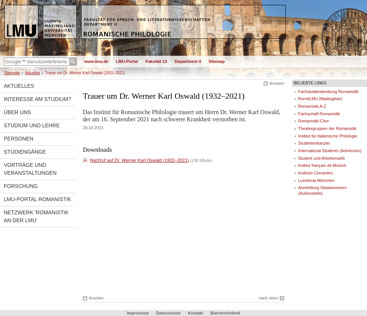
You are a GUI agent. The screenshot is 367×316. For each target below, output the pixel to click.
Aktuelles (32, 73)
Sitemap (217, 61)
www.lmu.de (96, 61)
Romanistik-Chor (313, 121)
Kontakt (195, 313)
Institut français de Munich (322, 165)
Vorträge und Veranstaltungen (30, 169)
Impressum (138, 313)
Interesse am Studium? (37, 99)
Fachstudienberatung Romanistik (328, 91)
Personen (19, 139)
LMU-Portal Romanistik (37, 199)
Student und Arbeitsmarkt (321, 158)
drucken (277, 83)
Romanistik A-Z (312, 106)
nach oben (268, 298)
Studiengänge (25, 152)
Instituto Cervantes (315, 173)
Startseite (12, 73)
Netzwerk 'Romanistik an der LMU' (36, 216)
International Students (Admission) (329, 150)
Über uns (17, 112)
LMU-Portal (127, 61)
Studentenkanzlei (314, 143)
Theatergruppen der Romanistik (327, 128)
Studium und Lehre (32, 125)
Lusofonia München (316, 180)
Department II (188, 61)
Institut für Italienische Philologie (327, 136)
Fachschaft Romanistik (319, 113)
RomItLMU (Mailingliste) (320, 98)
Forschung (21, 186)
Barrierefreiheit (225, 313)
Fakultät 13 (156, 61)
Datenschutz (168, 313)
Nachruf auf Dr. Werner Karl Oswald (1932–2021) (139, 160)
